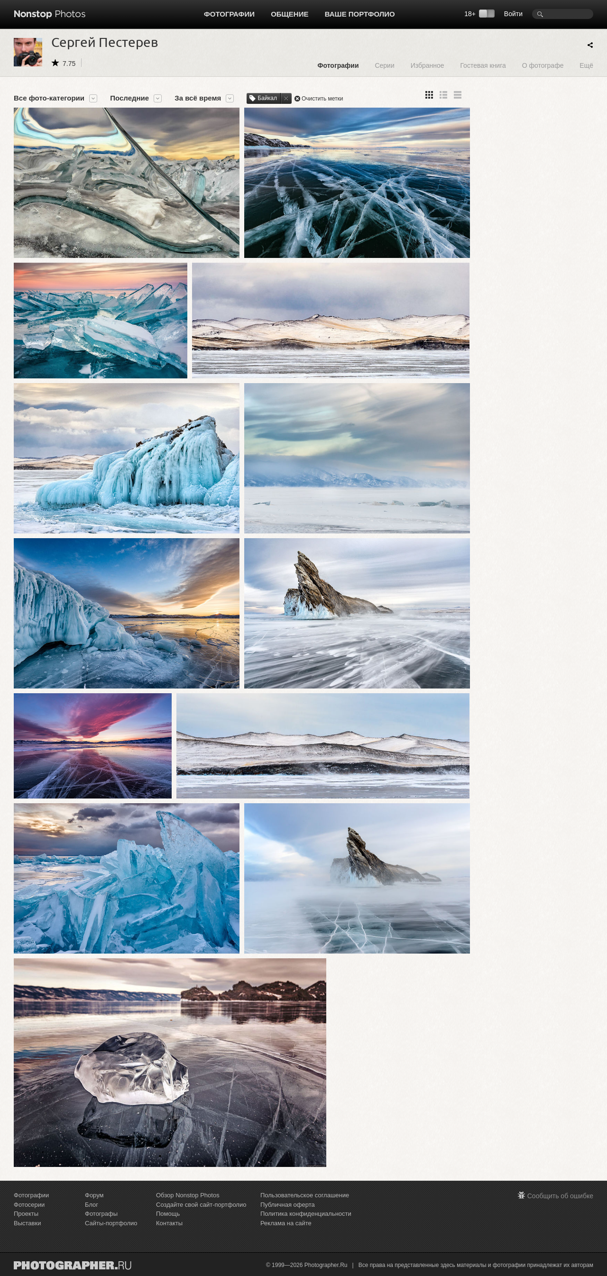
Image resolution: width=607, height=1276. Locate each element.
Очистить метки (322, 98)
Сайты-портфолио (111, 1223)
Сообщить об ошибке (560, 1196)
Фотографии (229, 14)
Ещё (586, 65)
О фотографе (543, 65)
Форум (94, 1195)
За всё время (198, 98)
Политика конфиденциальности (305, 1213)
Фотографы (101, 1213)
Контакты (169, 1223)
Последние (129, 98)
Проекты (26, 1213)
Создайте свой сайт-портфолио (201, 1204)
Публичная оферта (287, 1204)
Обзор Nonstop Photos (188, 1195)
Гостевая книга (483, 65)
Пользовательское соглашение (304, 1195)
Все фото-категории (49, 98)
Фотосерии (29, 1204)
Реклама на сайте (286, 1223)
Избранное (427, 65)
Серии (384, 65)
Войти (513, 14)
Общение (289, 14)
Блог (91, 1204)
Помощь (168, 1213)
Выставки (27, 1223)
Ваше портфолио (360, 14)
